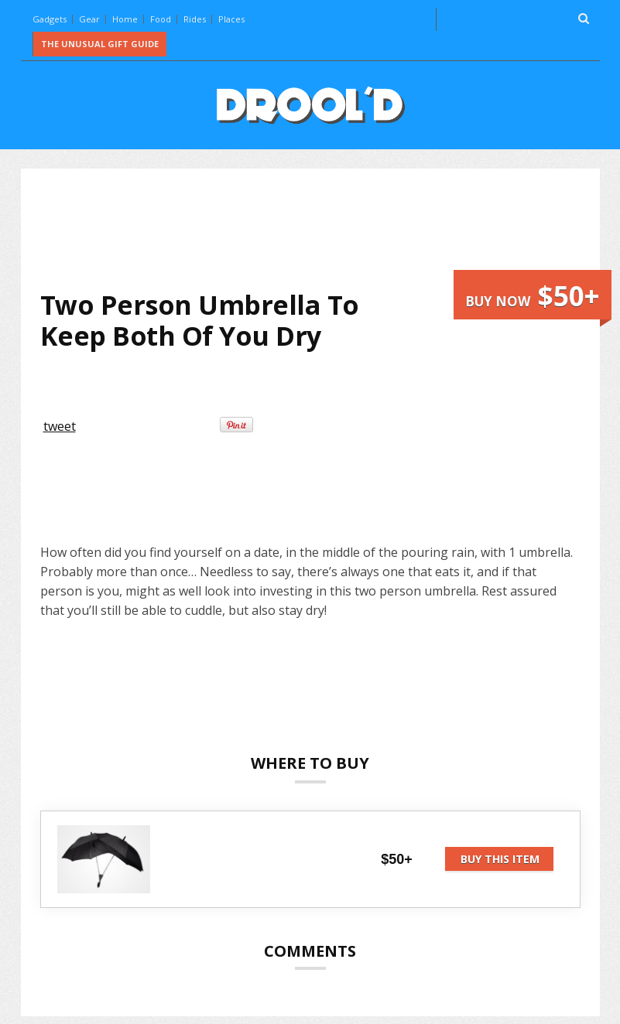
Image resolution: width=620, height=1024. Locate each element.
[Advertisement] (322, 229)
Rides (194, 19)
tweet (59, 426)
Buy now (532, 296)
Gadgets (50, 19)
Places (231, 19)
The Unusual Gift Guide (100, 43)
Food (160, 19)
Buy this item (500, 859)
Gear (89, 19)
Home (125, 19)
